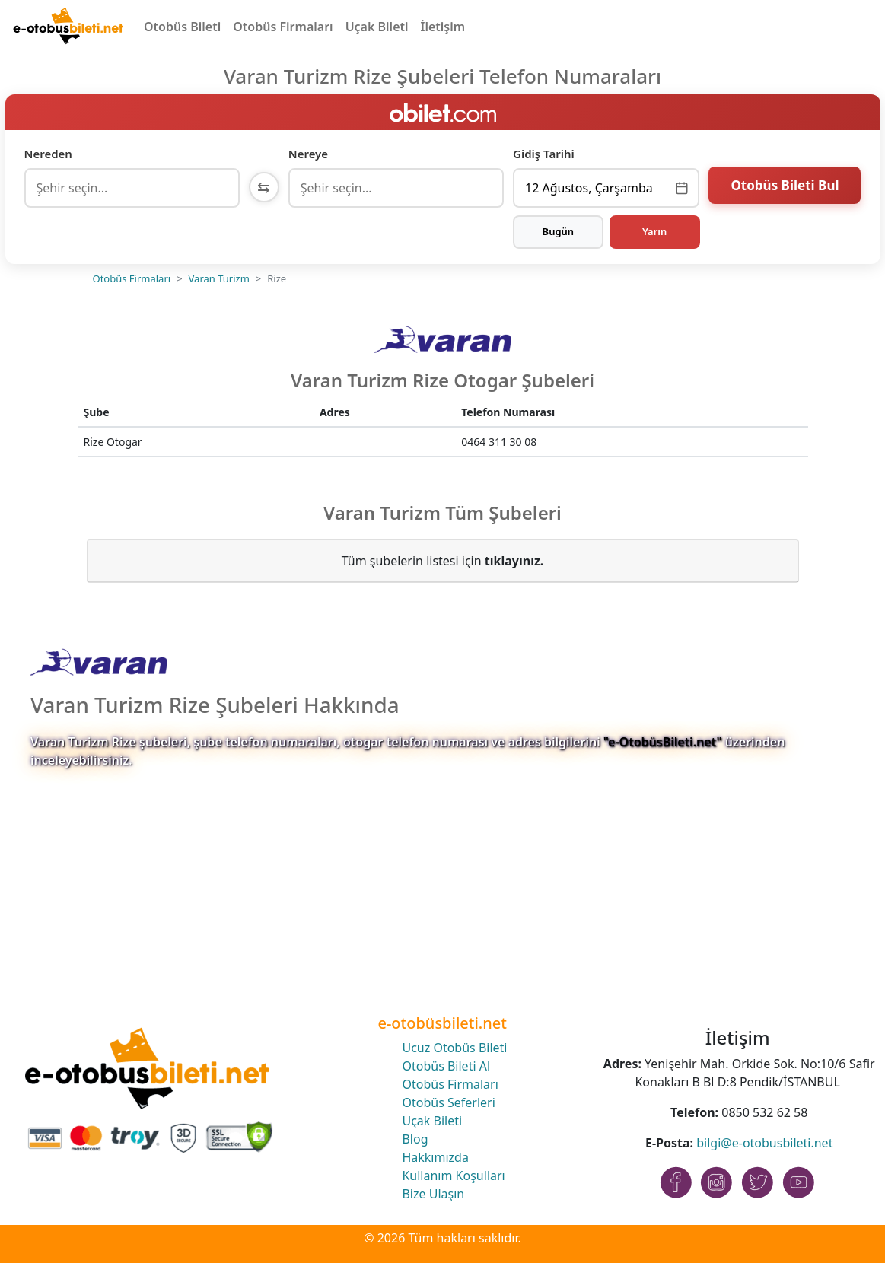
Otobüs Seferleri (448, 1102)
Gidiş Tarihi (544, 153)
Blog (415, 1139)
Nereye (308, 153)
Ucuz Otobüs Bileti (454, 1047)
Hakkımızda (435, 1157)
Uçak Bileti (377, 26)
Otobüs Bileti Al (446, 1066)
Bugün (559, 231)
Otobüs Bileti (182, 26)
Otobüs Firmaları (283, 26)
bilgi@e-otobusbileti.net (764, 1142)
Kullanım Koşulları (453, 1175)
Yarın (654, 231)
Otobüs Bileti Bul (785, 186)
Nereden (48, 153)
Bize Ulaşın (433, 1193)
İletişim (443, 26)
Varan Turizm (219, 278)
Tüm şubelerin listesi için (443, 560)
